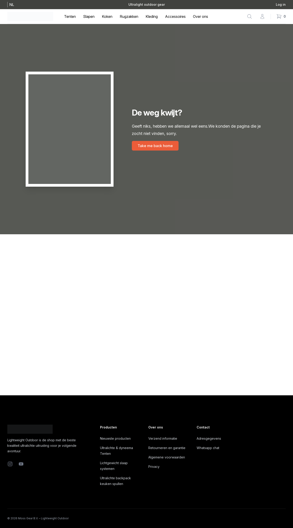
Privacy (154, 467)
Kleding (152, 16)
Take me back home (155, 145)
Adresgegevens (209, 438)
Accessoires (175, 16)
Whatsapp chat (208, 448)
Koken (107, 16)
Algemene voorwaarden (166, 457)
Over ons (200, 16)
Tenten (70, 16)
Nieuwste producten (115, 438)
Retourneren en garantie (166, 448)
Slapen (89, 16)
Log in (281, 4)
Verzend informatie (162, 438)
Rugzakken (129, 16)
